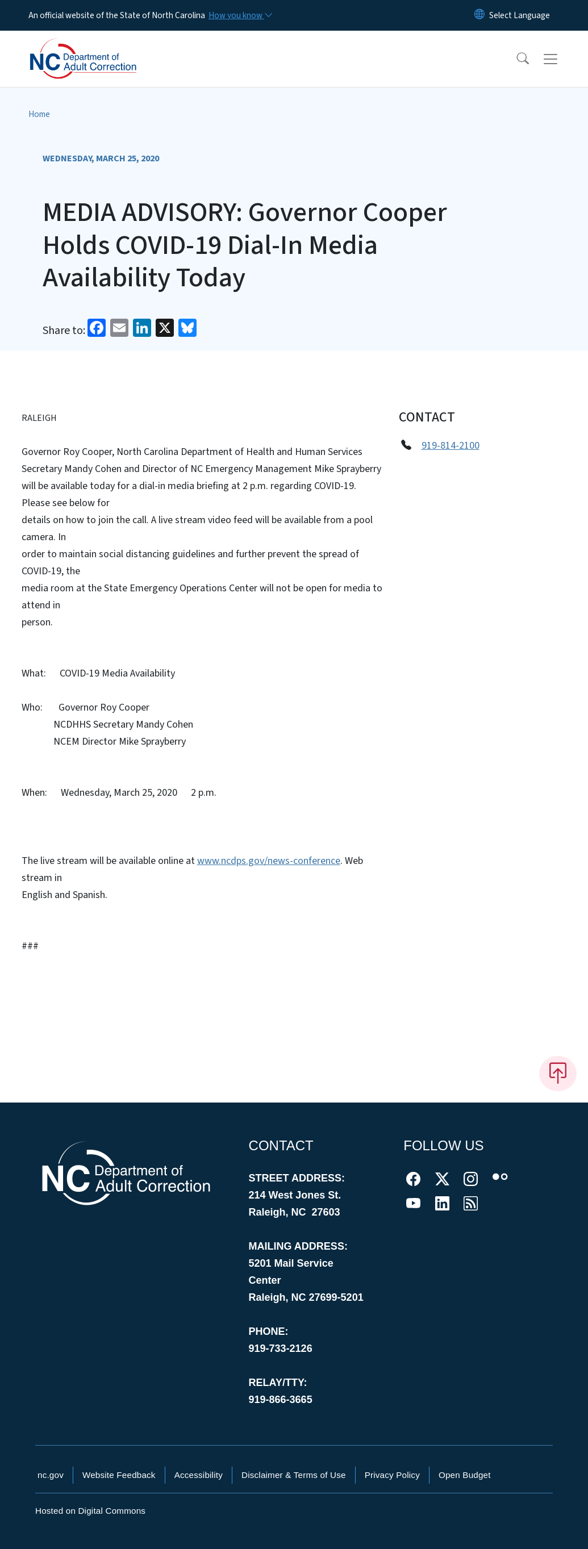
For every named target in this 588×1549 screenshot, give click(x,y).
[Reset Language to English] (479, 15)
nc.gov (50, 1475)
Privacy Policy (392, 1475)
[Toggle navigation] (561, 59)
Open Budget (465, 1475)
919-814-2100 (450, 446)
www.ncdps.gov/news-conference (268, 861)
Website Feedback (119, 1475)
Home (39, 114)
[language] (519, 15)
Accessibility (198, 1475)
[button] (515, 59)
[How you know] (240, 15)
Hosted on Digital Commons (90, 1510)
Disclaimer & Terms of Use (293, 1475)
